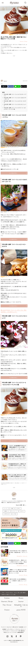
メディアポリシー (11, 629)
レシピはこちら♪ (13, 173)
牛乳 (15, 514)
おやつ (22, 511)
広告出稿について (22, 627)
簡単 (12, 508)
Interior (21, 602)
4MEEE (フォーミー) (8, 632)
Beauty (21, 598)
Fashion (7, 598)
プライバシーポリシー (20, 629)
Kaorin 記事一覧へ (20, 505)
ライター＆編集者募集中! (18, 632)
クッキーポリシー (6, 630)
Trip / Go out (7, 605)
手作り (18, 508)
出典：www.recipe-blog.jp (12, 211)
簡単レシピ (7, 511)
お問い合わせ (15, 627)
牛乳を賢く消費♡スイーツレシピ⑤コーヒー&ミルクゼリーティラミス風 (15, 108)
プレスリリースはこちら (6, 627)
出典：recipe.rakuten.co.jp (21, 34)
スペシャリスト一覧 (15, 630)
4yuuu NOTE (21, 610)
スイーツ (15, 511)
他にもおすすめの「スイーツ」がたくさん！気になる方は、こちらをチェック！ (14, 311)
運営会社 (22, 630)
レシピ (6, 508)
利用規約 (4, 629)
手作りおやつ (7, 514)
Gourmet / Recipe (7, 602)
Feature (7, 610)
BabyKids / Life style (21, 606)
